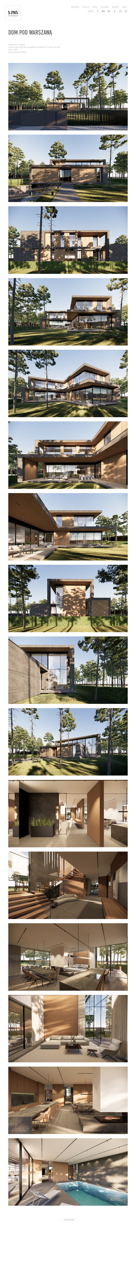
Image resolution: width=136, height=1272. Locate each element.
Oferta (94, 7)
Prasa (124, 7)
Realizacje (75, 7)
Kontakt (91, 11)
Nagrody (115, 7)
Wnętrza (86, 7)
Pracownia (105, 7)
